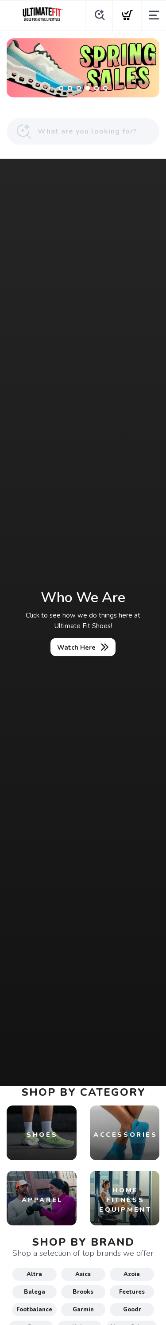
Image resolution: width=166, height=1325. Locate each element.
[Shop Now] (83, 67)
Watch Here (76, 647)
